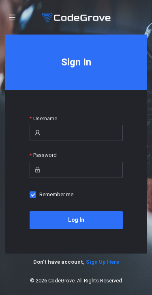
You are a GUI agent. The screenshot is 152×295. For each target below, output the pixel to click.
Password (45, 155)
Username (45, 118)
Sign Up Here (102, 262)
